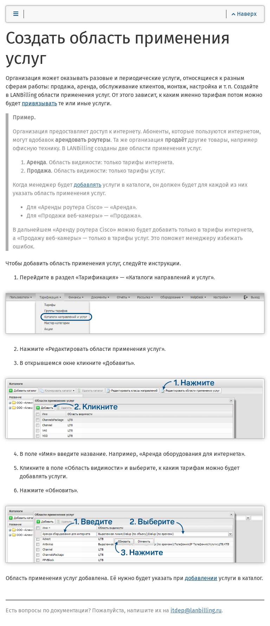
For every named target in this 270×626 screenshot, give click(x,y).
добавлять (87, 184)
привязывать (39, 103)
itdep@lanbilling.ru (196, 610)
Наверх (244, 14)
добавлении (201, 578)
